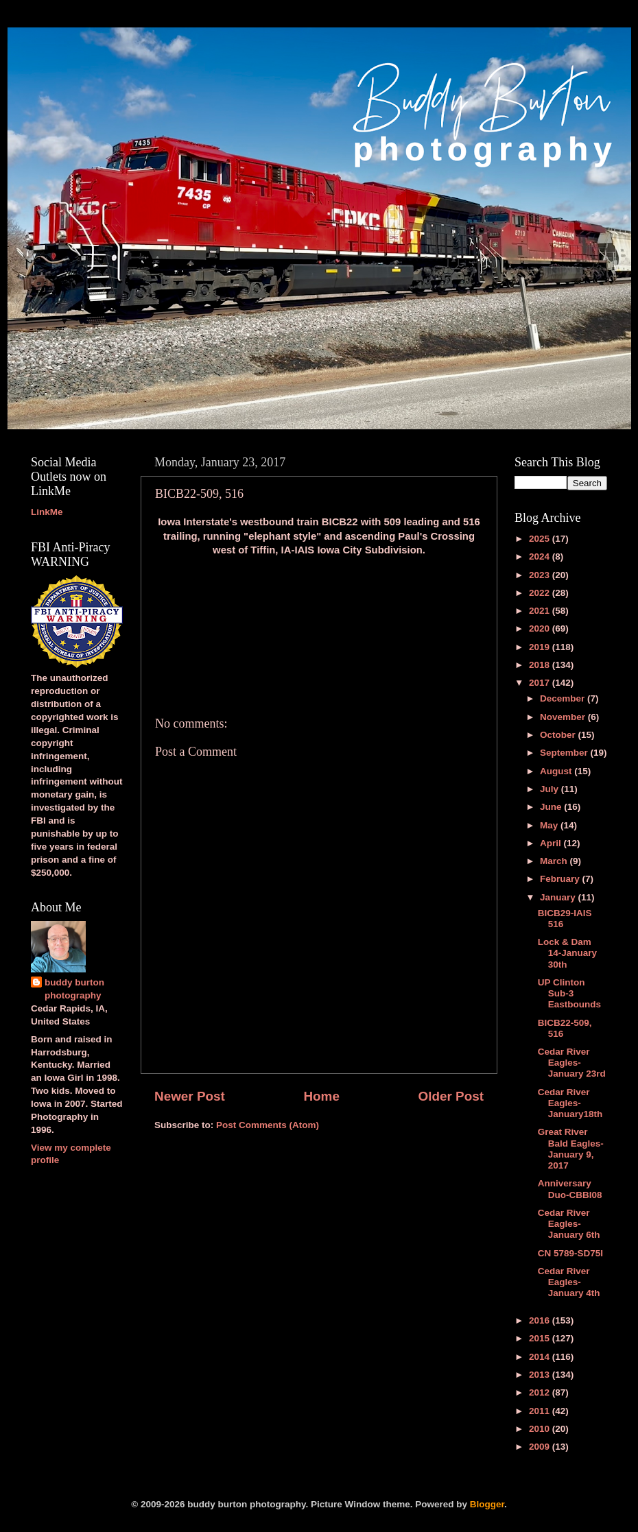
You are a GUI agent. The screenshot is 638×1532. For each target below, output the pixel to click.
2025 (540, 539)
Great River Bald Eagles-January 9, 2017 (571, 1149)
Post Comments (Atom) (267, 1125)
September (565, 752)
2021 (540, 611)
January (559, 897)
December (563, 698)
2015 (540, 1338)
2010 (540, 1429)
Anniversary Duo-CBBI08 (570, 1188)
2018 (540, 665)
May (550, 825)
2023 (540, 575)
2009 (540, 1446)
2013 (540, 1374)
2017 (540, 683)
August (557, 771)
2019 (540, 647)
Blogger (487, 1504)
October (559, 735)
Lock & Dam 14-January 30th (567, 953)
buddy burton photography (74, 989)
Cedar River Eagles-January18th (570, 1103)
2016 (540, 1320)
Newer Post (189, 1096)
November (564, 717)
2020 (540, 628)
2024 (540, 556)
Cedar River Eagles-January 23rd (572, 1062)
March (555, 861)
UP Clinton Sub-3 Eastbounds (569, 993)
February (561, 879)
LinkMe (47, 512)
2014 (540, 1357)
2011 (540, 1411)
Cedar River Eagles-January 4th (569, 1282)
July (550, 789)
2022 (540, 593)
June (552, 807)
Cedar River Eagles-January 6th (569, 1224)
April (552, 843)
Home (321, 1096)
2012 (540, 1392)
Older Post (451, 1096)
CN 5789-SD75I (570, 1253)
